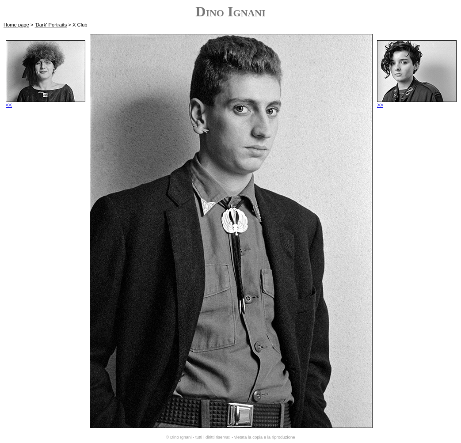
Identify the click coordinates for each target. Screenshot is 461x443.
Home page (16, 24)
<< (45, 102)
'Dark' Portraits (51, 24)
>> (417, 102)
